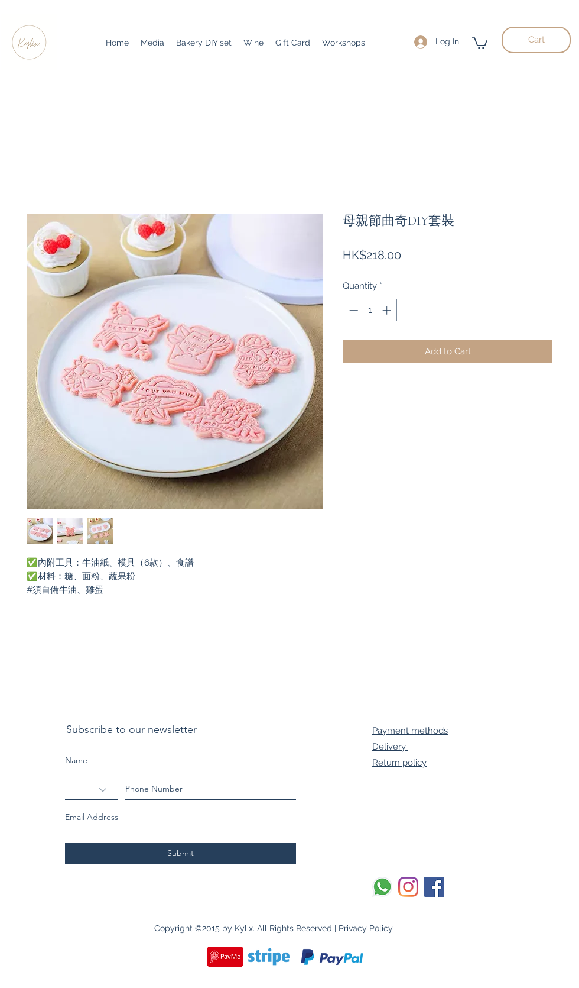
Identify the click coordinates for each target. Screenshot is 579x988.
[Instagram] (408, 887)
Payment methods (410, 730)
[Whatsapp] (382, 887)
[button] (479, 42)
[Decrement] (352, 310)
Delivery (390, 746)
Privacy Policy (366, 928)
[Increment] (388, 310)
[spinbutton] (370, 310)
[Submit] (180, 853)
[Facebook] (434, 887)
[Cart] (536, 40)
